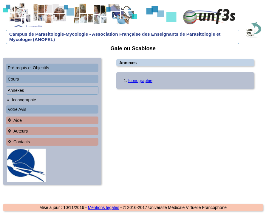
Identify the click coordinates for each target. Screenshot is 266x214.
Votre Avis (17, 109)
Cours (13, 79)
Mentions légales (103, 207)
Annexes (16, 90)
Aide (17, 120)
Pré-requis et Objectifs (28, 67)
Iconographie (24, 99)
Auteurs (20, 131)
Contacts (21, 141)
